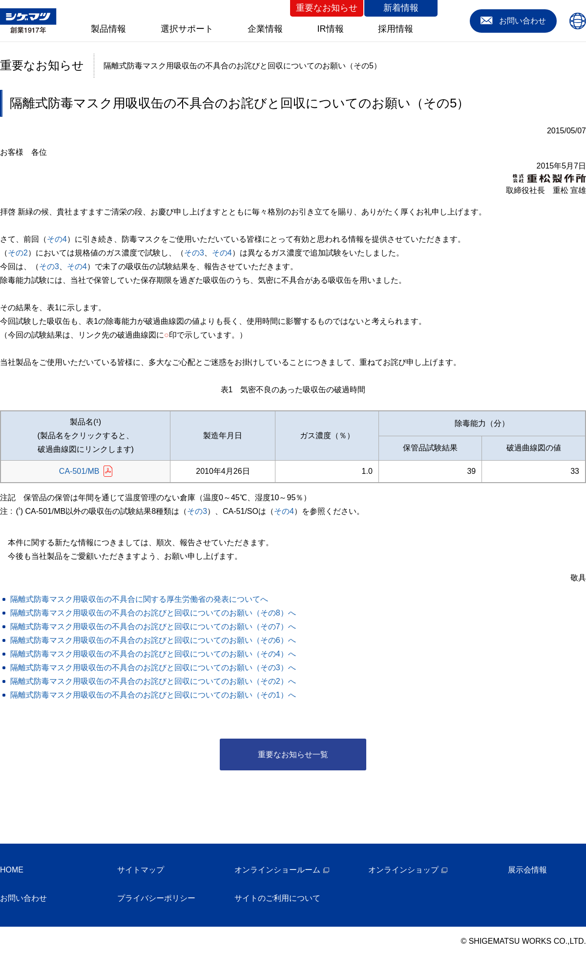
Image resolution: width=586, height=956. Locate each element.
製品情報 (108, 29)
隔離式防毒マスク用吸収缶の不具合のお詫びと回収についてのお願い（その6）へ (153, 640)
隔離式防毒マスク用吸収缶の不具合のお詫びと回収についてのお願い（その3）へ (153, 667)
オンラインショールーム (277, 870)
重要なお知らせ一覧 (293, 754)
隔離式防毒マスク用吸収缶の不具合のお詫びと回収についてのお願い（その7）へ (153, 626)
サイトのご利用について (277, 898)
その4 (57, 239)
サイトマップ (140, 870)
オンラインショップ (403, 870)
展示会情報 (527, 870)
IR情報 (330, 29)
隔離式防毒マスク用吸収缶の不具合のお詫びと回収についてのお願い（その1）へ (153, 695)
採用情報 (395, 29)
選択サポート (187, 29)
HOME (11, 870)
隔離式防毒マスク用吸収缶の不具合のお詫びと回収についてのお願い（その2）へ (153, 681)
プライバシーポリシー (156, 898)
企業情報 (265, 29)
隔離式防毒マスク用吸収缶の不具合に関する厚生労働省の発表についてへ (139, 599)
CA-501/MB (79, 471)
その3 (194, 253)
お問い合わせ (23, 898)
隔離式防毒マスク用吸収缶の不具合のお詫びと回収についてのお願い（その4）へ (153, 654)
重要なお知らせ (326, 8)
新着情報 (401, 8)
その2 (18, 253)
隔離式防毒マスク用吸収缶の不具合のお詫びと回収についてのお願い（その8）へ (153, 613)
